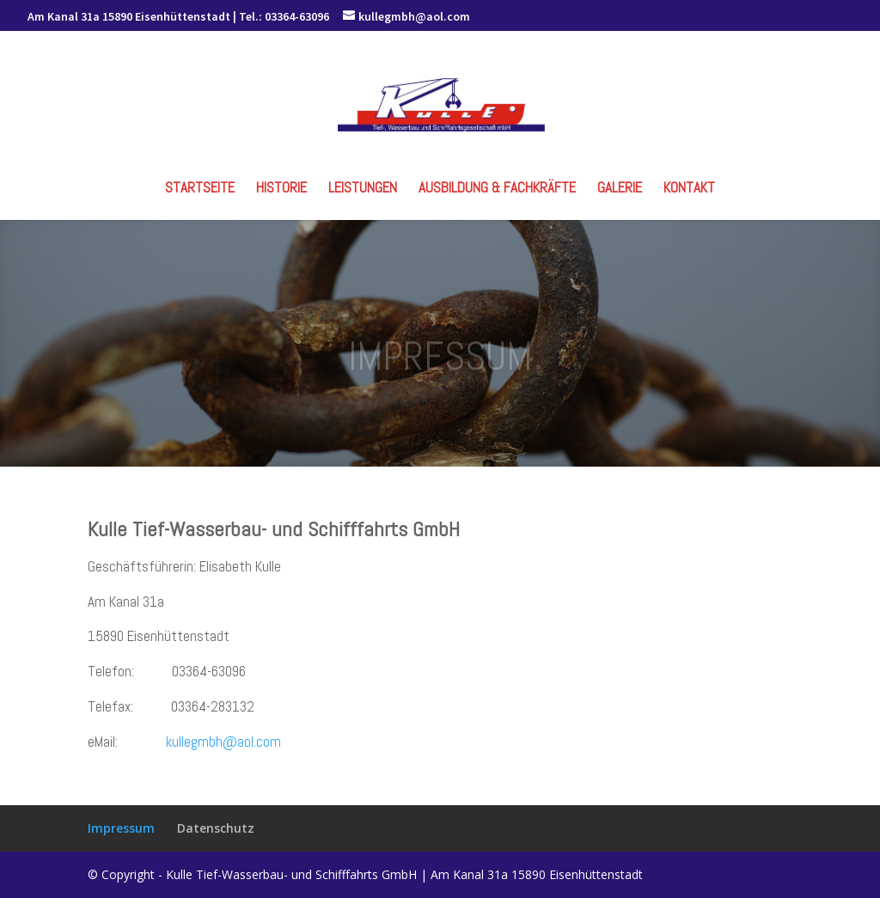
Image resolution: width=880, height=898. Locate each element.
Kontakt (689, 189)
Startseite (200, 189)
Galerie (619, 189)
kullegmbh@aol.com (223, 741)
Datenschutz (215, 828)
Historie (281, 189)
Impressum (121, 828)
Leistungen (362, 189)
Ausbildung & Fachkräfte (497, 189)
